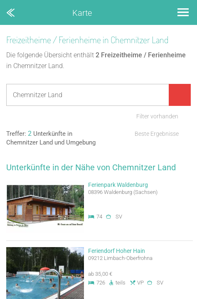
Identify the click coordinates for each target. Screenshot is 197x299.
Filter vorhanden (157, 116)
